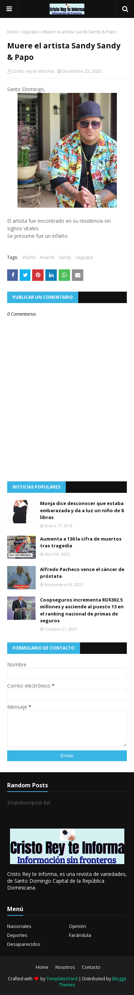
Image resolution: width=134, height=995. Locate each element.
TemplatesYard (62, 979)
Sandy (65, 257)
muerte (47, 257)
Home (42, 967)
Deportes (17, 935)
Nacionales (19, 926)
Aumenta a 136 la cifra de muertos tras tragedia (80, 542)
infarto (29, 257)
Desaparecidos (23, 944)
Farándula (80, 935)
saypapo (30, 32)
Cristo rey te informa (33, 71)
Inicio (12, 32)
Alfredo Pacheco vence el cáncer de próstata (82, 573)
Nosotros (65, 967)
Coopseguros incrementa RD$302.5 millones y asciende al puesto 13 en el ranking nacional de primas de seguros (82, 610)
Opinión (77, 926)
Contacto (91, 967)
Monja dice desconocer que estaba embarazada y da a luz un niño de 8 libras (82, 510)
